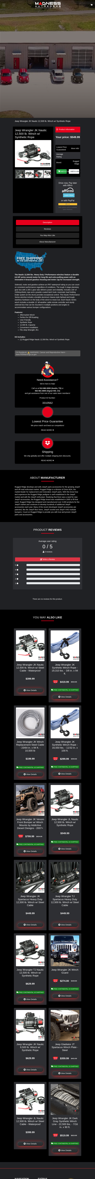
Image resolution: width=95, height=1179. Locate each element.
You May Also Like (47, 235)
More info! (75, 148)
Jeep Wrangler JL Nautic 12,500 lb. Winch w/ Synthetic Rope (64, 822)
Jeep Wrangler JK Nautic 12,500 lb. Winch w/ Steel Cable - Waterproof (30, 667)
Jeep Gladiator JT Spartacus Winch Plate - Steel (65, 1047)
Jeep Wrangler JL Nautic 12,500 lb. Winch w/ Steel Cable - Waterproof (30, 1121)
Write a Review (47, 559)
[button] (48, 153)
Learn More (68, 195)
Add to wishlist (74, 171)
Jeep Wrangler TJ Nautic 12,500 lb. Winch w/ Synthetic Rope (30, 972)
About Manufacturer (47, 242)
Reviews (47, 229)
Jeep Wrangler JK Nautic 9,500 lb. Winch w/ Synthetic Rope (30, 1047)
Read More (47, 430)
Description (47, 222)
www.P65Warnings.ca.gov (26, 354)
